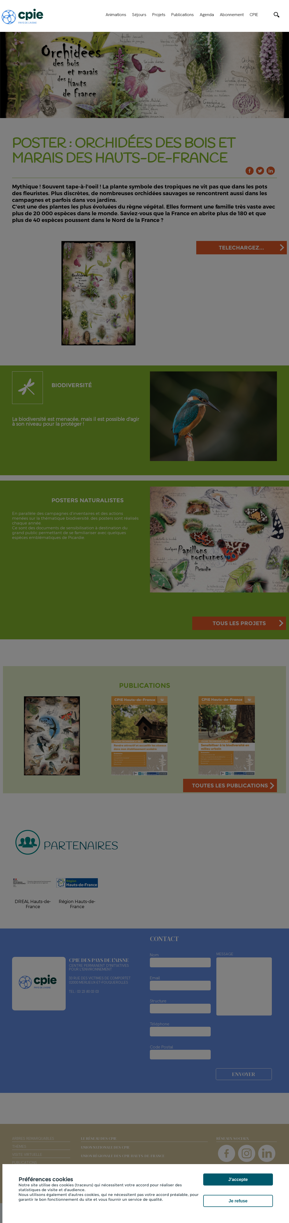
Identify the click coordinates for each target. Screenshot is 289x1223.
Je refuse (238, 1201)
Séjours (139, 14)
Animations (116, 14)
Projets (158, 14)
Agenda (207, 14)
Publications (182, 14)
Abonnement (232, 14)
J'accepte (238, 1179)
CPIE (254, 14)
